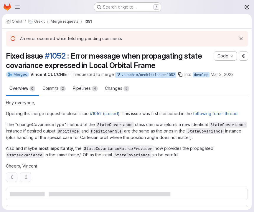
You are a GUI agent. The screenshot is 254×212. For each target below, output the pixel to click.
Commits (54, 89)
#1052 (55, 55)
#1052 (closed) (105, 113)
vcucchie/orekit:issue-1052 (145, 74)
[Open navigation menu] (17, 7)
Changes (117, 89)
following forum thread (215, 113)
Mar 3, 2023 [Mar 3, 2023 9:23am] (222, 74)
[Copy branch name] (180, 74)
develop (201, 74)
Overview (22, 89)
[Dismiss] (241, 38)
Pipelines (85, 89)
